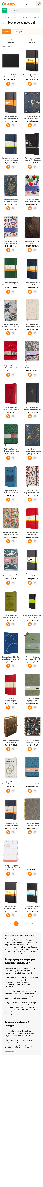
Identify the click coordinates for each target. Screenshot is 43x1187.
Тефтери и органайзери (28, 17)
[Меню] (4, 10)
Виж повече (9, 1051)
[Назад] (3, 22)
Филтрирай (31, 40)
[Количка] (38, 3)
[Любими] (27, 4)
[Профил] (32, 4)
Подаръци (13, 17)
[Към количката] (38, 3)
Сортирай (11, 40)
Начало (4, 17)
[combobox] (22, 10)
